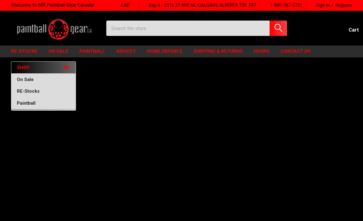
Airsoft (126, 56)
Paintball (92, 56)
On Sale (43, 84)
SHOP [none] (23, 72)
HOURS (262, 56)
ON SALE (58, 56)
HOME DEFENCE (165, 56)
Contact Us (296, 56)
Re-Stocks (24, 56)
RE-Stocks (43, 96)
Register (343, 5)
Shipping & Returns (218, 56)
